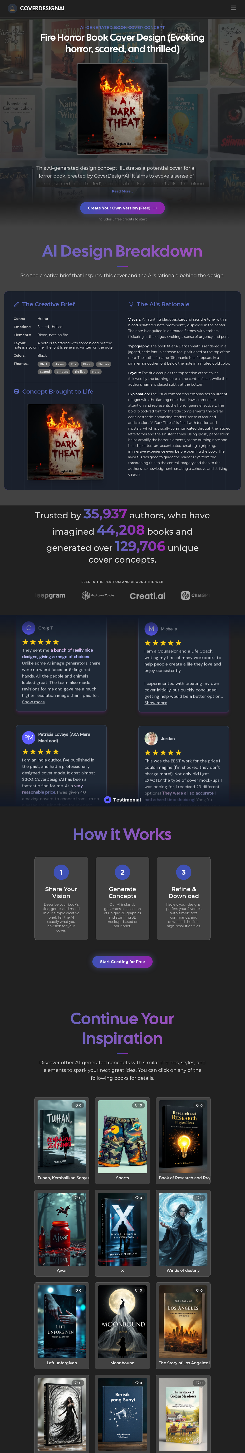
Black (44, 364)
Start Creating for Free (122, 962)
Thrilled (80, 371)
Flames (103, 364)
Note (95, 371)
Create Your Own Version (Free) (122, 208)
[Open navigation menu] (233, 8)
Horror (59, 364)
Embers (62, 371)
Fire (73, 364)
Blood (87, 364)
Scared (45, 371)
